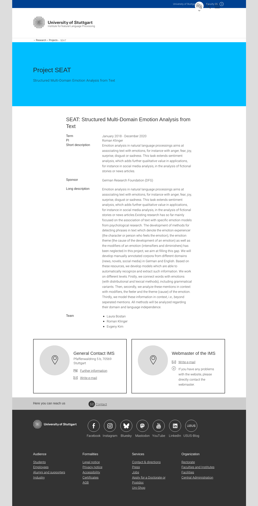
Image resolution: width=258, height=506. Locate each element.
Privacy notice (92, 467)
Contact (98, 404)
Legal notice (91, 462)
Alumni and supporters (49, 472)
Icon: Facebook (94, 426)
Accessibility (91, 472)
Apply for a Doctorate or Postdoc (148, 480)
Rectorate (188, 462)
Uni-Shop (138, 487)
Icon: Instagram (110, 426)
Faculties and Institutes (197, 467)
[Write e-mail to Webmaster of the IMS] (183, 362)
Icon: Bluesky (126, 426)
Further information (93, 370)
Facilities (187, 472)
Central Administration (197, 477)
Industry (39, 477)
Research (41, 40)
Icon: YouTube (159, 426)
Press (136, 467)
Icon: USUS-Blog (191, 426)
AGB (86, 482)
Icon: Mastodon (142, 426)
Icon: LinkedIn (175, 426)
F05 (212, 3)
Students (39, 462)
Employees (41, 467)
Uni (185, 3)
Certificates (91, 477)
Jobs (135, 472)
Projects (53, 40)
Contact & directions (146, 462)
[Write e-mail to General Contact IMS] (85, 377)
